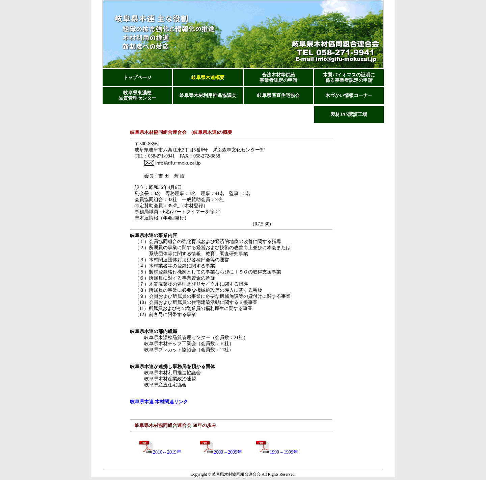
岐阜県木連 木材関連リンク (159, 401)
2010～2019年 (158, 452)
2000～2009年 (221, 452)
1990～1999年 (277, 452)
